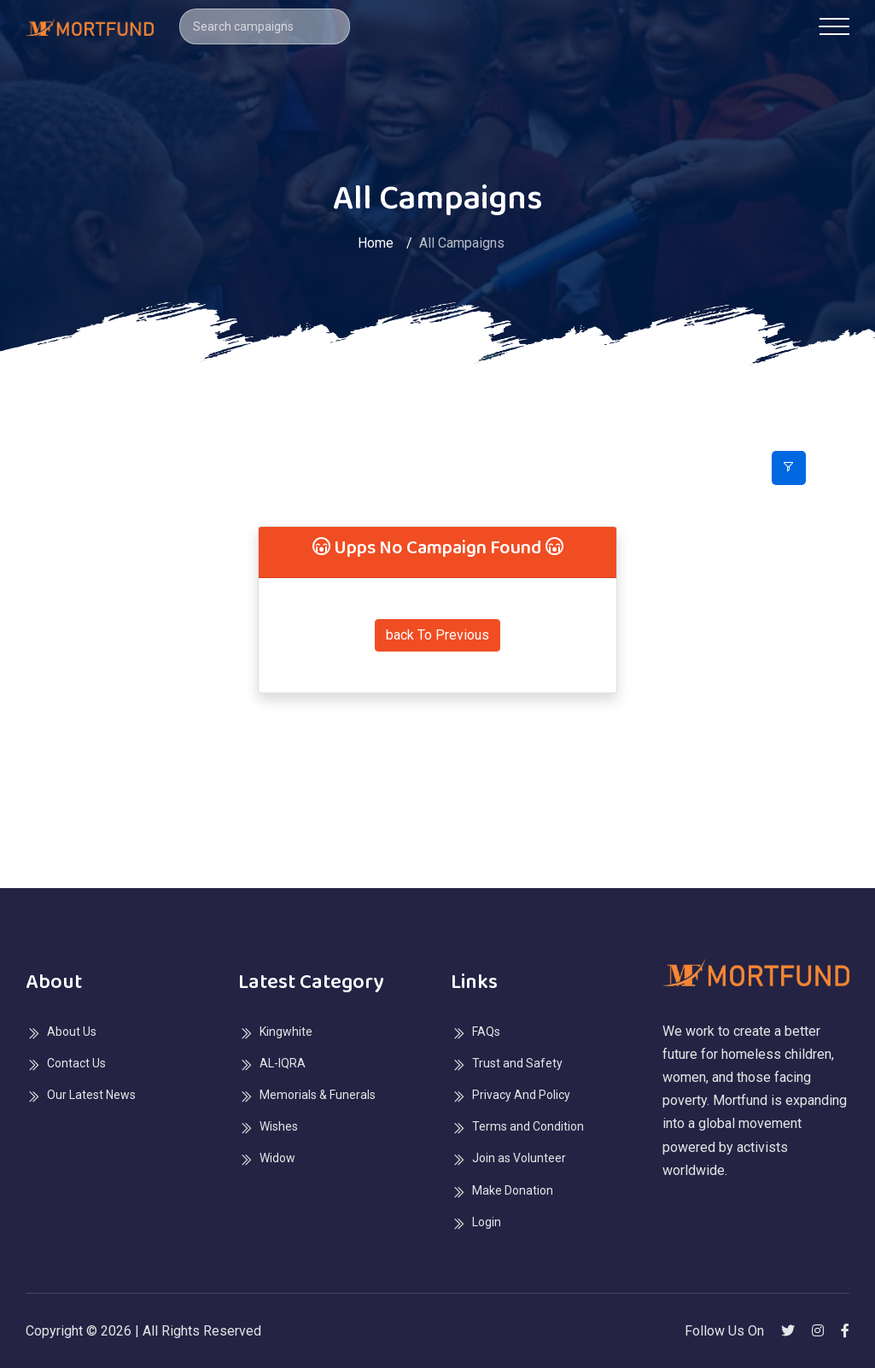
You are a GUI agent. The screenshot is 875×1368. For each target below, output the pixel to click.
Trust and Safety (517, 1063)
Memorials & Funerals (318, 1095)
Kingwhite (286, 1031)
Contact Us (76, 1063)
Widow (277, 1158)
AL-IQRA (283, 1063)
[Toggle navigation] (834, 26)
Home (376, 243)
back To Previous (437, 635)
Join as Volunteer (519, 1158)
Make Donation (512, 1190)
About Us (71, 1031)
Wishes (279, 1126)
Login (486, 1222)
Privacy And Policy (521, 1095)
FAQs (486, 1031)
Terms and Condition (528, 1126)
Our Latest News (91, 1095)
